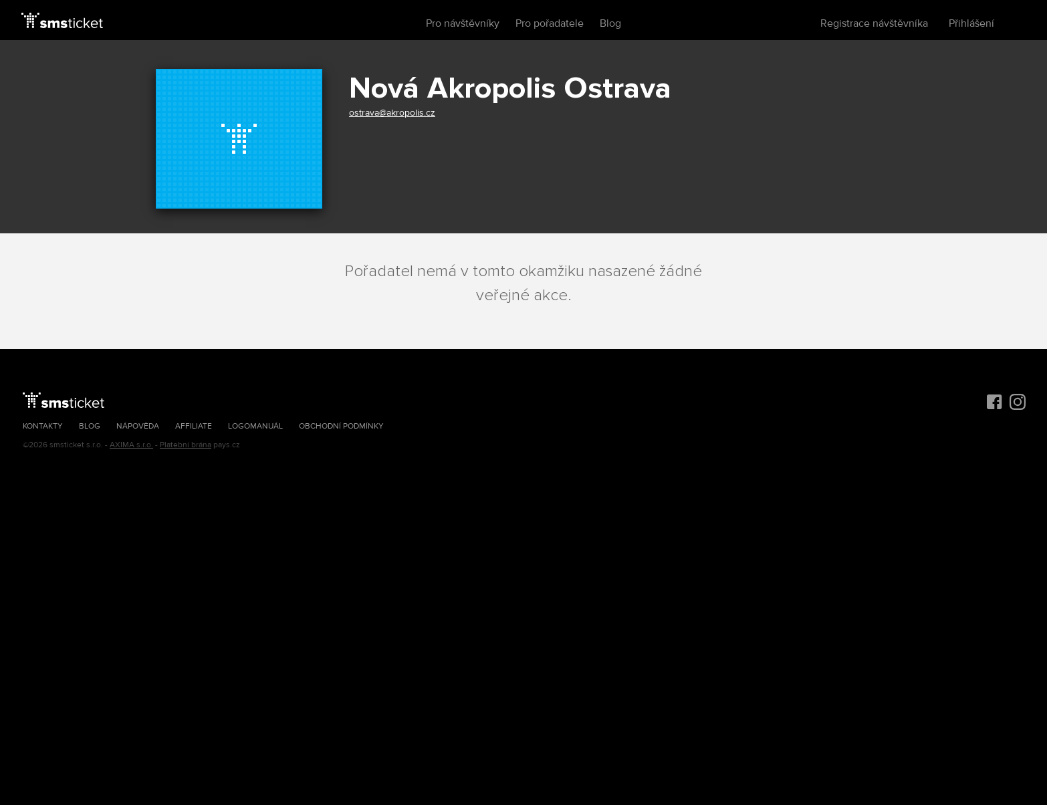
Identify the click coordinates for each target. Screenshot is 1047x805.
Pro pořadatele (549, 23)
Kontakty (43, 426)
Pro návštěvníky (462, 23)
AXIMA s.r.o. (131, 445)
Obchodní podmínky (341, 426)
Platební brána (185, 445)
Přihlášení (971, 23)
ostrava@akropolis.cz (392, 112)
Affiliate (193, 426)
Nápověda (137, 426)
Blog (610, 23)
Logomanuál (255, 426)
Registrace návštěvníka (874, 23)
